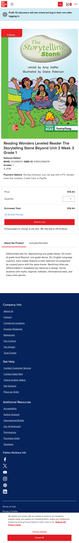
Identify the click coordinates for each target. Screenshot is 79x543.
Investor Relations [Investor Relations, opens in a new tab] (13, 329)
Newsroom (9, 335)
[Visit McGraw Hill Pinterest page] (5, 485)
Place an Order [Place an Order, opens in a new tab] (11, 392)
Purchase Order (12, 438)
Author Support (11, 414)
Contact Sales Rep (13, 374)
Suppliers (8, 444)
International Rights (14, 420)
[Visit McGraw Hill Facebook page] (5, 459)
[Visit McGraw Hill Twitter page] (5, 465)
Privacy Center (10, 511)
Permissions (10, 432)
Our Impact (9, 347)
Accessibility (10, 408)
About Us (8, 311)
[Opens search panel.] (60, 4)
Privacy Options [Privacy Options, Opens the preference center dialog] (39, 533)
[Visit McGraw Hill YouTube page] (5, 472)
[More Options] (76, 4)
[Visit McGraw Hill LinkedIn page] (5, 491)
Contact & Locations (14, 323)
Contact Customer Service (17, 368)
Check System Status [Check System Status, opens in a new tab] (15, 380)
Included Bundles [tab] (38, 243)
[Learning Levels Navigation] (12, 4)
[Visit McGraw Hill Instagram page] (5, 478)
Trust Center (10, 353)
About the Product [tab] (14, 243)
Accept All (39, 539)
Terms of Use (9, 506)
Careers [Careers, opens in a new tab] (8, 317)
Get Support (10, 386)
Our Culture (10, 341)
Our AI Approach (12, 426)
